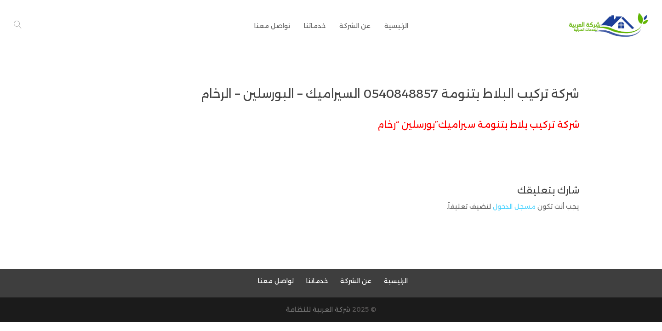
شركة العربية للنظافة (318, 309)
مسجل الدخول (514, 206)
